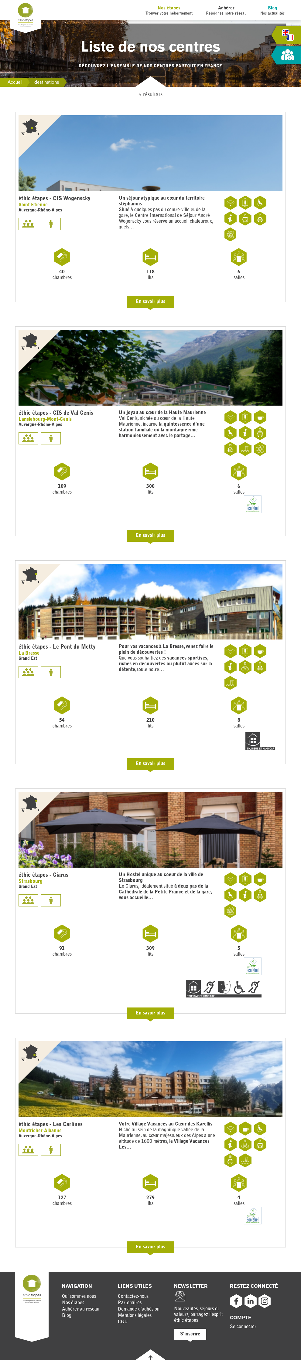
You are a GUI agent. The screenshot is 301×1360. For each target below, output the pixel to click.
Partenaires (130, 1303)
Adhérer (226, 8)
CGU (123, 1322)
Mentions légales (135, 1315)
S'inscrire (190, 1334)
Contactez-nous (133, 1296)
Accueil (15, 82)
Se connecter (243, 1327)
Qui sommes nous (79, 1296)
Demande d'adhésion (138, 1309)
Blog (272, 8)
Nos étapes (169, 8)
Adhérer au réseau (80, 1309)
